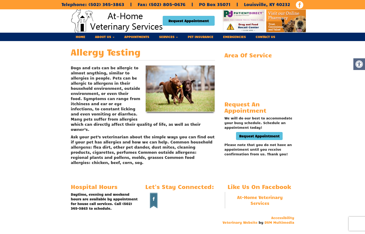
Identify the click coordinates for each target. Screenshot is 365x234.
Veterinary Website (240, 222)
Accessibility (282, 218)
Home (80, 37)
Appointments (136, 37)
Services (168, 37)
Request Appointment (189, 21)
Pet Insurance (200, 37)
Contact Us (265, 37)
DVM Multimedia (279, 222)
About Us (105, 37)
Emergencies (234, 37)
